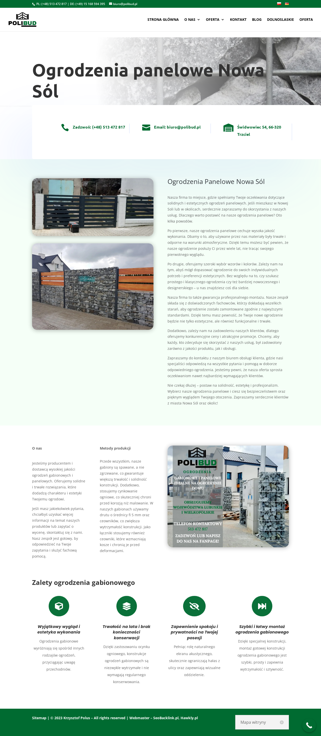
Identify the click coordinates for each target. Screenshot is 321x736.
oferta (306, 20)
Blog (257, 20)
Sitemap (39, 717)
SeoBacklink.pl (166, 717)
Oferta (212, 20)
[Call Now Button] (309, 725)
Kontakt (238, 20)
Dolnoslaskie (280, 20)
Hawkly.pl (189, 717)
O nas (189, 20)
